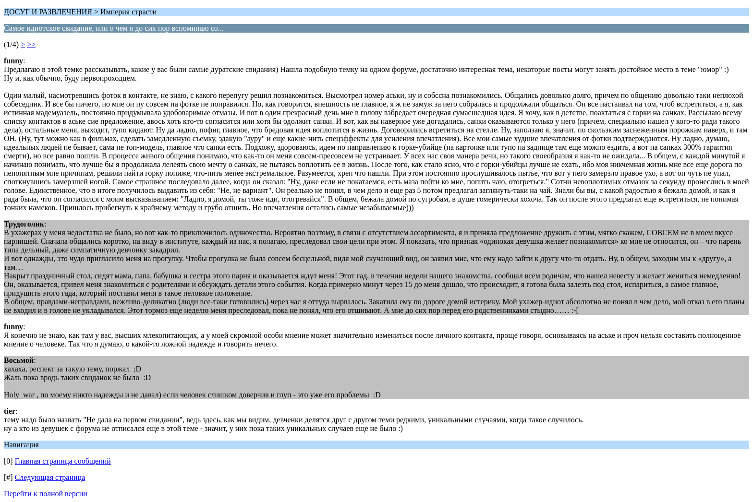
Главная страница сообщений (63, 461)
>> (31, 44)
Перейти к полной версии (45, 494)
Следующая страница (50, 477)
